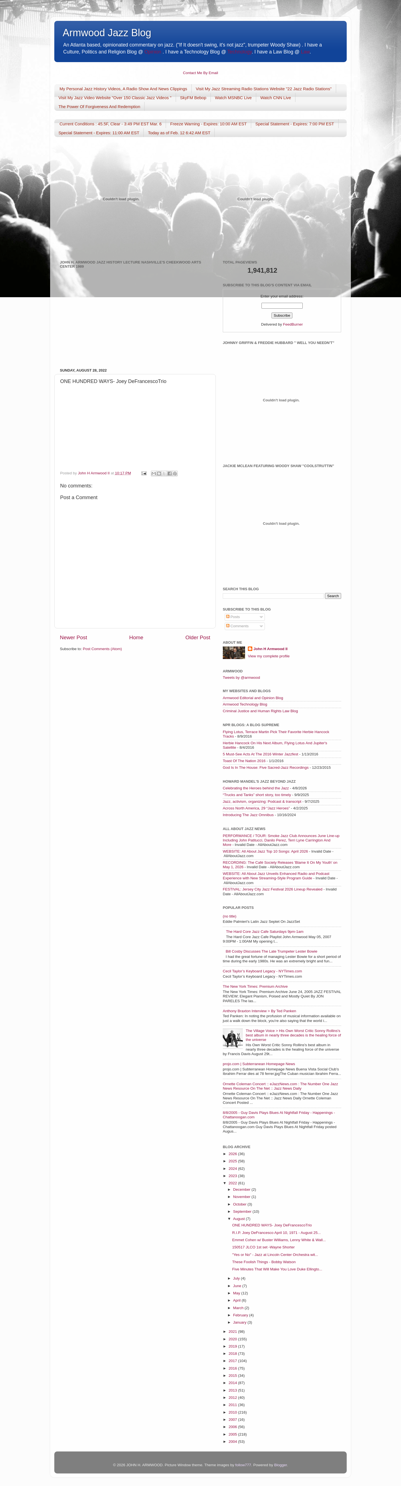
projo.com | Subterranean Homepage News (259, 1064)
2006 (233, 1427)
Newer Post (73, 637)
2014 (233, 1383)
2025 (233, 1161)
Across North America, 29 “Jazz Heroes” (256, 808)
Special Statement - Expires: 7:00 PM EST (294, 123)
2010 (233, 1412)
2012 (233, 1397)
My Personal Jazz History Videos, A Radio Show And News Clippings (123, 88)
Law (305, 52)
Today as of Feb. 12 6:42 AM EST (179, 132)
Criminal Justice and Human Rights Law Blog (260, 711)
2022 (233, 1183)
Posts (233, 617)
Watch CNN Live (275, 97)
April (237, 1300)
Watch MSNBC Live (233, 97)
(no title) (229, 916)
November (242, 1197)
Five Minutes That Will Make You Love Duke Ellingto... (277, 1269)
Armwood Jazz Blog (107, 32)
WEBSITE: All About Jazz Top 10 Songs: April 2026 (265, 851)
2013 (233, 1390)
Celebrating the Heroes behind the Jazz (256, 788)
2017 (233, 1361)
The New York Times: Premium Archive (255, 986)
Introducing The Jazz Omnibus (248, 815)
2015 (233, 1375)
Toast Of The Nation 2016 (244, 761)
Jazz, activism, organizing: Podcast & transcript (262, 801)
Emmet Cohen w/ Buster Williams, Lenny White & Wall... (279, 1240)
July (237, 1278)
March (238, 1308)
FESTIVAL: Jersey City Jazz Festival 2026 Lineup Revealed (272, 889)
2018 (233, 1353)
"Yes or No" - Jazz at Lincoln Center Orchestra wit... (275, 1255)
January (240, 1322)
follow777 (243, 1465)
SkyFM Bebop (193, 97)
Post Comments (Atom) (102, 649)
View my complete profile (269, 656)
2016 (233, 1368)
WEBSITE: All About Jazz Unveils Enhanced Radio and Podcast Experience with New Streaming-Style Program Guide (276, 876)
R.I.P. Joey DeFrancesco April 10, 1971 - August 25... (276, 1233)
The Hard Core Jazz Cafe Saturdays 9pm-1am (264, 931)
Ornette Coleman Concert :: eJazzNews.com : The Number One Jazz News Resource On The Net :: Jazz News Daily (280, 1086)
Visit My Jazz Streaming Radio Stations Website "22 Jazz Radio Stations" (264, 88)
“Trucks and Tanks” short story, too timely (257, 795)
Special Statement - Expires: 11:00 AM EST (98, 132)
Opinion (153, 52)
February (241, 1315)
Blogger (280, 1465)
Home (136, 637)
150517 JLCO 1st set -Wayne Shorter (263, 1247)
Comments (237, 626)
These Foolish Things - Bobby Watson (264, 1262)
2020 (233, 1339)
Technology (239, 52)
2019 (233, 1346)
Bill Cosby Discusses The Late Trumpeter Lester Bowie (271, 951)
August (239, 1219)
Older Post (197, 637)
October (240, 1204)
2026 (233, 1154)
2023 (233, 1176)
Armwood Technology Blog (245, 704)
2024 (233, 1169)
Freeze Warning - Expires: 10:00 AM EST (208, 123)
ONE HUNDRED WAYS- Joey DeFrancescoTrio (272, 1225)
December (242, 1189)
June (237, 1286)
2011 (233, 1405)
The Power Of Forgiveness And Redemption (99, 106)
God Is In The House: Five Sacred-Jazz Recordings (266, 767)
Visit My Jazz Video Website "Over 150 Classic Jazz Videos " (115, 97)
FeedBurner (293, 324)
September (243, 1211)
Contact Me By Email (200, 73)
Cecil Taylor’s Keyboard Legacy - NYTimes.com (262, 971)
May (237, 1293)
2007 (233, 1419)
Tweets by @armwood (241, 677)
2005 (233, 1434)
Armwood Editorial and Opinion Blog (253, 698)
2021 (233, 1331)
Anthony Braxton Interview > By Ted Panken (259, 1011)
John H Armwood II (270, 649)
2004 (233, 1441)
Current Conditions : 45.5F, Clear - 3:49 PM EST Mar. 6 (111, 123)
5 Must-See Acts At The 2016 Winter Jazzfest (260, 754)
